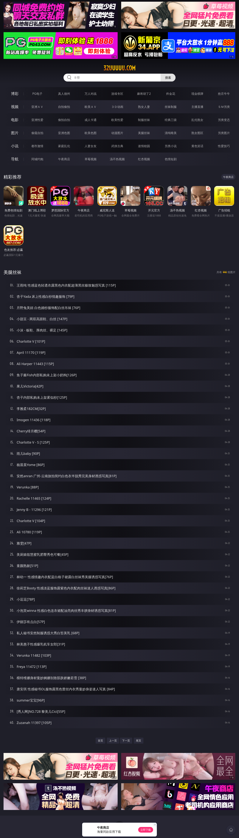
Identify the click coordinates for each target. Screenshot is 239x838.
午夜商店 (64, 159)
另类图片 (224, 133)
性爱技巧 (224, 146)
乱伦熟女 (197, 120)
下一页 (126, 740)
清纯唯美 (171, 133)
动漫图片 (117, 133)
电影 (14, 119)
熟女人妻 (144, 107)
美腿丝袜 (144, 133)
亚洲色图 (64, 133)
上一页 (113, 740)
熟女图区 (197, 133)
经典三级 (171, 120)
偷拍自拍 (64, 120)
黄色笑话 (197, 146)
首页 (100, 740)
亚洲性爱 (37, 120)
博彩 (14, 93)
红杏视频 (144, 159)
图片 (14, 132)
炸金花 (170, 94)
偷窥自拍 (37, 133)
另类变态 (224, 120)
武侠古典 (117, 146)
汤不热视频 (117, 159)
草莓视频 (91, 159)
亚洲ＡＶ (37, 107)
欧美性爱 (117, 120)
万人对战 (91, 94)
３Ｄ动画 (117, 107)
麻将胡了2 (144, 94)
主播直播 (197, 107)
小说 (14, 145)
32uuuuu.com (119, 68)
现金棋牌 (197, 94)
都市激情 (37, 146)
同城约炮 (37, 159)
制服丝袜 (144, 120)
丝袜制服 (171, 107)
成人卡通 (91, 120)
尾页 (138, 740)
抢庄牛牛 (224, 94)
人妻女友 (91, 146)
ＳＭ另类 (224, 107)
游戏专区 (117, 94)
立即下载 (145, 829)
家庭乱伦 (64, 146)
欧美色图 (91, 133)
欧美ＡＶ (91, 107)
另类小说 (171, 146)
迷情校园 (144, 146)
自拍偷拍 (64, 107)
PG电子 (37, 94)
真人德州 (64, 94)
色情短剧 (171, 159)
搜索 (168, 78)
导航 (14, 159)
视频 (14, 106)
